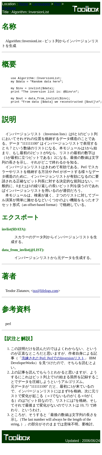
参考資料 (16, 315)
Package (9, 8)
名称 (9, 26)
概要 (9, 64)
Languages (41, 4)
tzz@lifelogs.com (45, 296)
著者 (9, 282)
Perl (57, 4)
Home (23, 4)
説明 (9, 125)
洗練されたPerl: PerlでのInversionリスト (53, 363)
